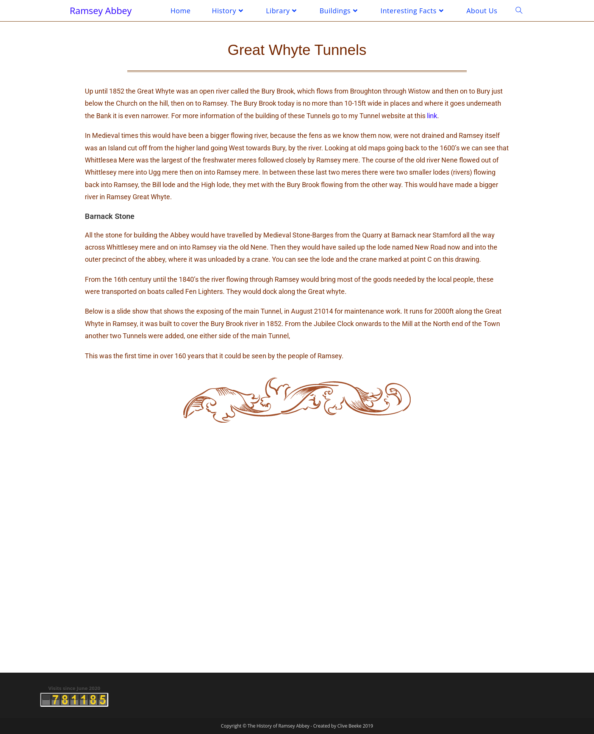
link (432, 116)
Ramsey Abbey (101, 10)
